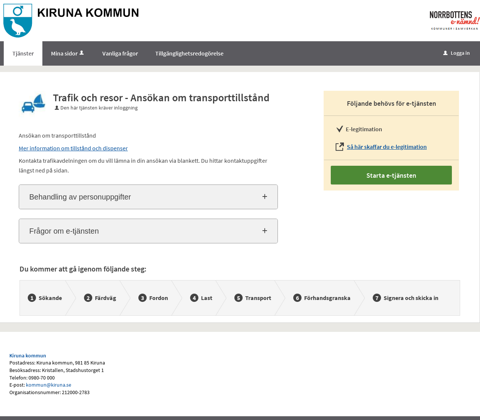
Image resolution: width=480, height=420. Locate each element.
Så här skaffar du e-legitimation (387, 146)
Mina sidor (68, 53)
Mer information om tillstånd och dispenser (73, 148)
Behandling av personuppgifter (80, 197)
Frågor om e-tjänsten (64, 231)
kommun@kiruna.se (48, 384)
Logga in (456, 53)
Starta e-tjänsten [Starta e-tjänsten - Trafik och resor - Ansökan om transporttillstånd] (391, 175)
